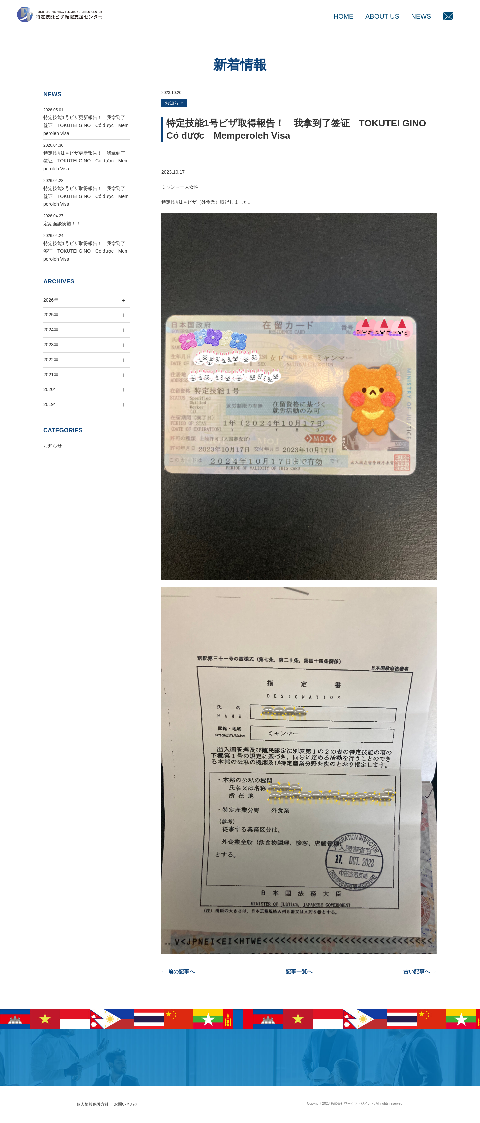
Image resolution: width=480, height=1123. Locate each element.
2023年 (50, 344)
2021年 (50, 374)
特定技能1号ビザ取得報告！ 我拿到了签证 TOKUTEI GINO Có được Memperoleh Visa (86, 251)
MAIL (448, 16)
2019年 (50, 404)
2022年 (50, 359)
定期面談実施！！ (62, 223)
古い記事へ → (420, 971)
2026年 (50, 300)
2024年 (50, 329)
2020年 (50, 389)
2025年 (50, 314)
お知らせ (174, 103)
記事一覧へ (299, 971)
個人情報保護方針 (93, 1104)
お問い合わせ (126, 1104)
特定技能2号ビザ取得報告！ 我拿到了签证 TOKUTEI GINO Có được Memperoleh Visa (86, 196)
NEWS (421, 16)
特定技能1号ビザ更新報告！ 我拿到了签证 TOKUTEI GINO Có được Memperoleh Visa (86, 125)
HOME (343, 16)
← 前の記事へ (178, 971)
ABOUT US (382, 16)
